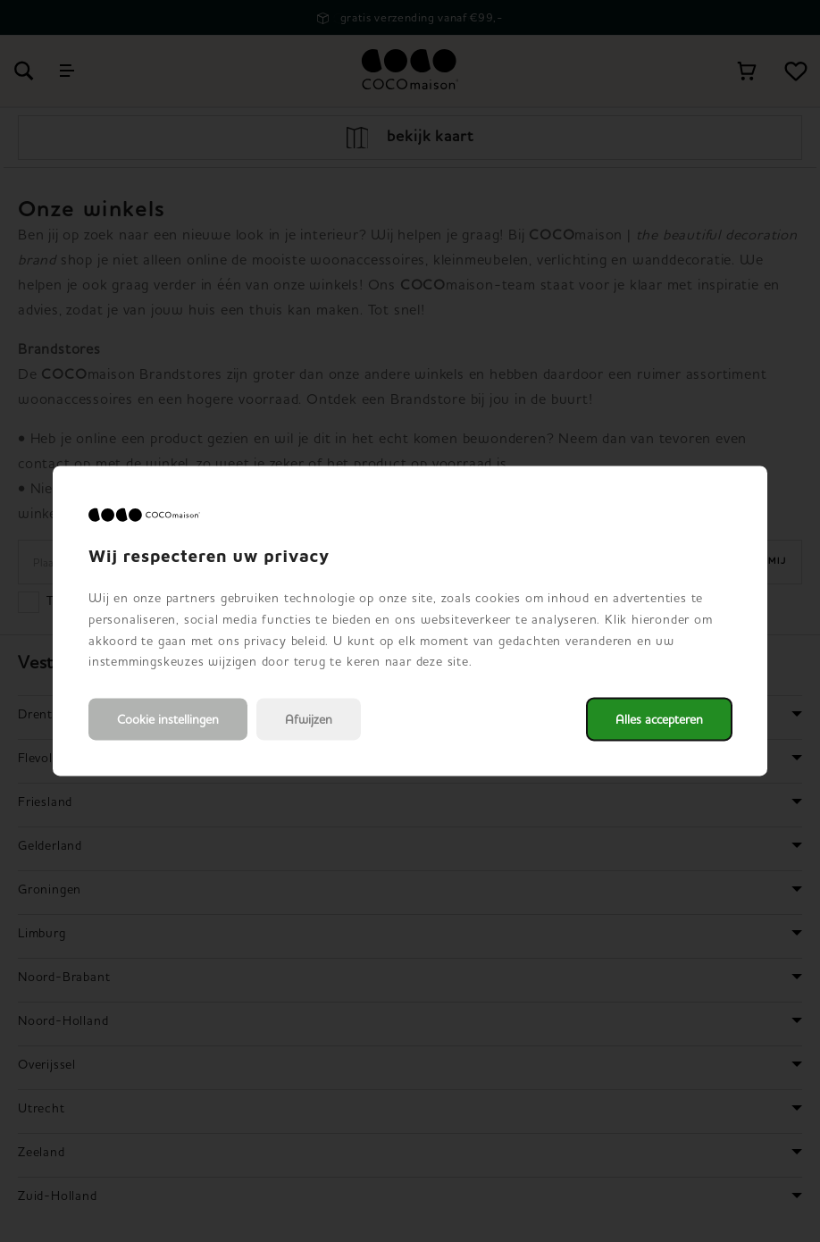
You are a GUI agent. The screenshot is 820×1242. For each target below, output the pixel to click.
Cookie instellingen (168, 719)
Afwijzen (308, 719)
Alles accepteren (659, 719)
